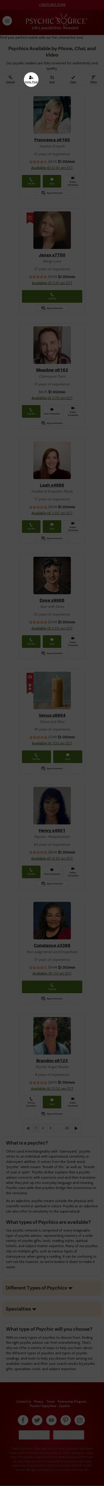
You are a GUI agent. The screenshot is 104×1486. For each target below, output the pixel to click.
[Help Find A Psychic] (31, 79)
